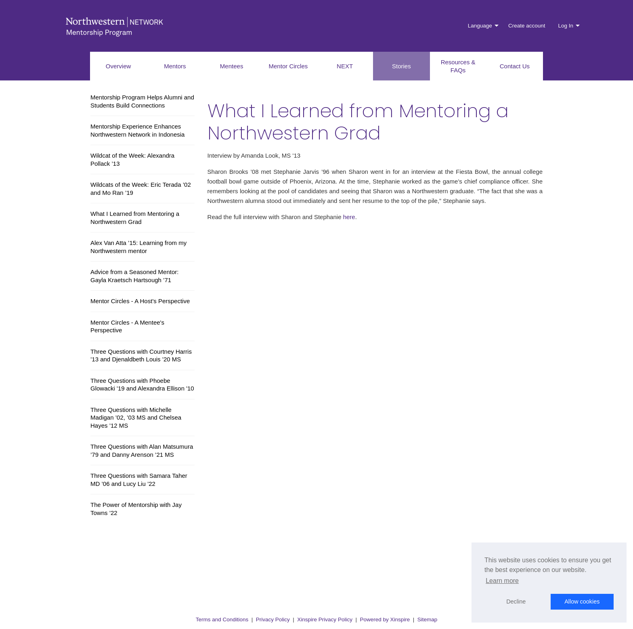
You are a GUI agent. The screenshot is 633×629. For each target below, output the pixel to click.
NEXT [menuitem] (345, 66)
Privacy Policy (273, 619)
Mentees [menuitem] (231, 66)
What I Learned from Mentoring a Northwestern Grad (134, 217)
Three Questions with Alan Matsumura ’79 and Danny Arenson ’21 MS (141, 450)
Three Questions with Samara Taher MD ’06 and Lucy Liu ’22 (138, 479)
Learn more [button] (502, 580)
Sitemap (427, 619)
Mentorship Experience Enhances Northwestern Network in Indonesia (137, 130)
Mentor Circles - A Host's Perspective (140, 301)
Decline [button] (516, 601)
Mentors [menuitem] (175, 66)
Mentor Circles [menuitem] (288, 66)
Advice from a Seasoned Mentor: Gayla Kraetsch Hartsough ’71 (134, 275)
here (349, 216)
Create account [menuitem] (526, 26)
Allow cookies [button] (581, 601)
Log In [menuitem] (565, 26)
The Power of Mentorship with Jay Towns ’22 (136, 508)
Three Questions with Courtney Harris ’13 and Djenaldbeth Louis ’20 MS (141, 355)
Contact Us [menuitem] (515, 66)
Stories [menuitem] (401, 66)
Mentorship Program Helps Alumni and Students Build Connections (142, 101)
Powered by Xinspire (385, 619)
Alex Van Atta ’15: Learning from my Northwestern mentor (138, 246)
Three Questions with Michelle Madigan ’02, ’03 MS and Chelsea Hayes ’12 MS (135, 417)
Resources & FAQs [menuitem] (458, 66)
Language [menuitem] (480, 26)
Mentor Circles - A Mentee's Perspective (127, 326)
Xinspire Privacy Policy (324, 619)
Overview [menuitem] (118, 66)
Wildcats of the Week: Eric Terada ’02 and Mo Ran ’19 (140, 188)
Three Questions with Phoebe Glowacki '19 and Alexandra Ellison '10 (142, 384)
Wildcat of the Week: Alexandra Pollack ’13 (132, 159)
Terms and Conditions (222, 619)
